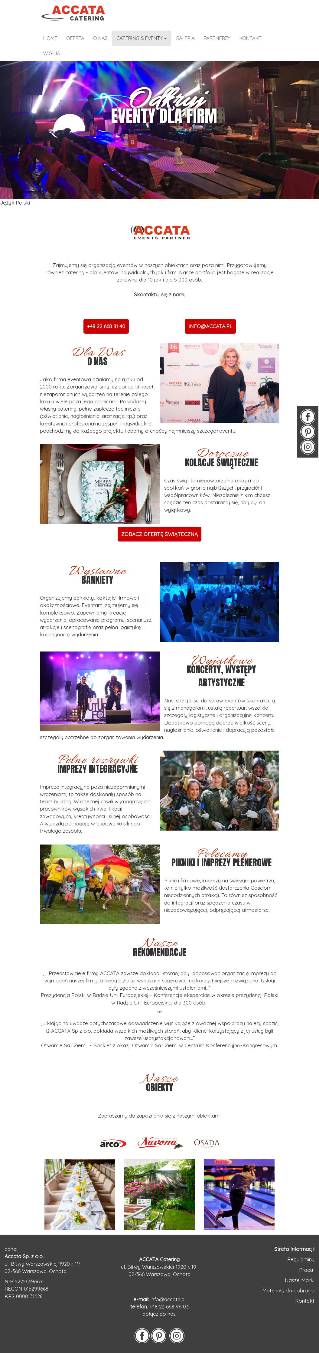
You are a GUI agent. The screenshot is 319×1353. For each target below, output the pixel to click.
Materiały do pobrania (288, 1290)
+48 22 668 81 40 (106, 326)
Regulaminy (300, 1259)
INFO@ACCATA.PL (210, 326)
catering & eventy (141, 38)
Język (7, 202)
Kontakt (304, 1301)
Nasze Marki (299, 1280)
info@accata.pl (168, 1299)
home (50, 38)
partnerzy (216, 38)
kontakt (250, 38)
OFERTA (75, 38)
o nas (100, 38)
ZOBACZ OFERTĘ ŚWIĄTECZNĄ (159, 534)
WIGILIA (51, 53)
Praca (306, 1270)
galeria (185, 38)
